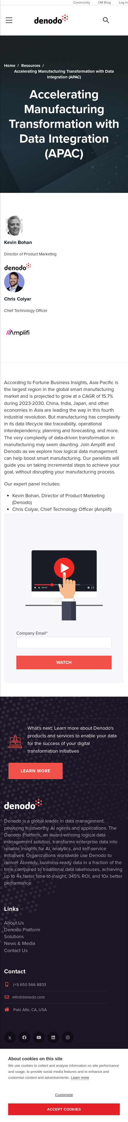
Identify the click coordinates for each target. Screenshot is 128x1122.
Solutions (14, 936)
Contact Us (16, 950)
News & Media (19, 943)
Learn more (35, 771)
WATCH (64, 662)
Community (81, 2)
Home (9, 66)
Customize (64, 1095)
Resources (30, 66)
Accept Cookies (64, 1109)
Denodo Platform (22, 929)
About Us (14, 922)
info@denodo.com (24, 997)
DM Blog (104, 2)
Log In (123, 2)
